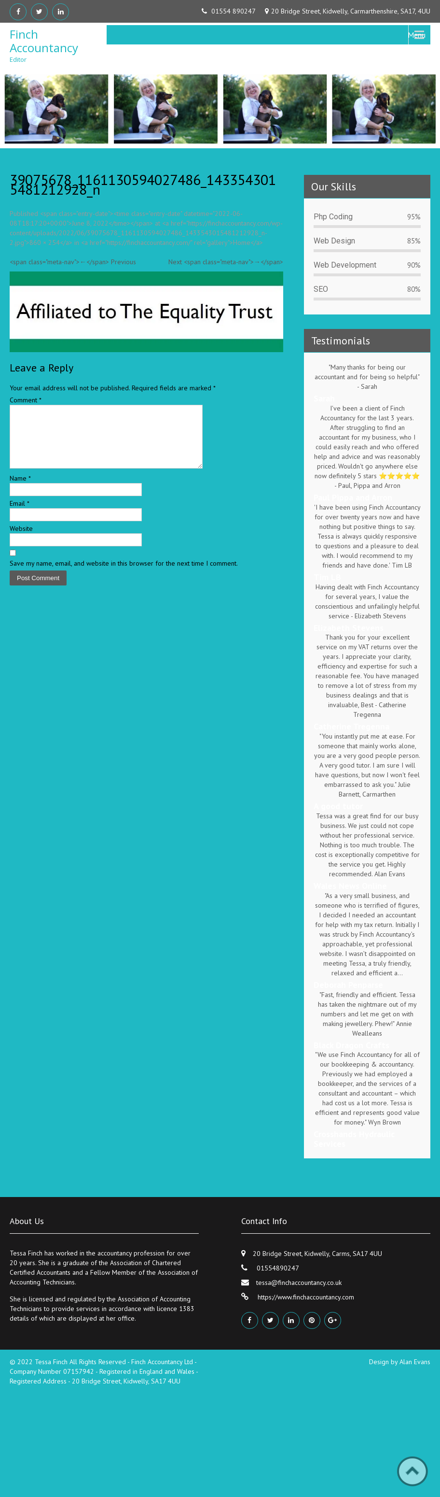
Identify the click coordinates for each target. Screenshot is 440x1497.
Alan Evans (414, 1361)
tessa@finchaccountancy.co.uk (299, 1282)
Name (20, 489)
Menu (417, 35)
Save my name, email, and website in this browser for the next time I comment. (124, 574)
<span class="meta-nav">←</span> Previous (73, 261)
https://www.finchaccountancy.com (305, 1297)
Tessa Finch (52, 1361)
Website (21, 540)
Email (19, 515)
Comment (25, 400)
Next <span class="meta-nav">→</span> (225, 261)
